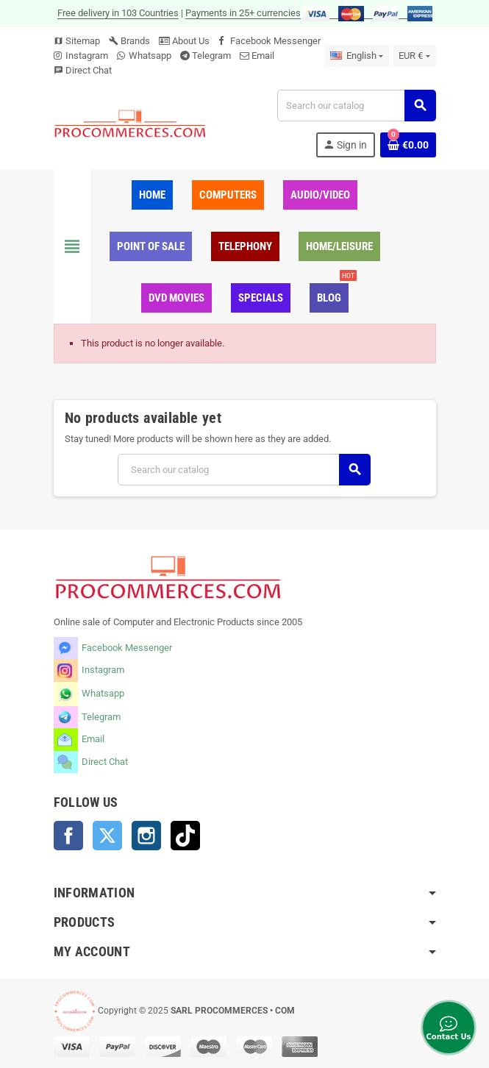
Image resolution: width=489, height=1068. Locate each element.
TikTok (185, 835)
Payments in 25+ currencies (243, 12)
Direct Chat (88, 70)
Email (262, 55)
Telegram (211, 55)
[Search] (356, 105)
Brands (129, 40)
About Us (184, 40)
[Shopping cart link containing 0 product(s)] (408, 144)
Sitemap (77, 40)
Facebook (68, 835)
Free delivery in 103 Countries (118, 12)
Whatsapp (150, 55)
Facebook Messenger (275, 40)
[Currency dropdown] (414, 56)
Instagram (86, 55)
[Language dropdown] (356, 56)
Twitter (107, 835)
